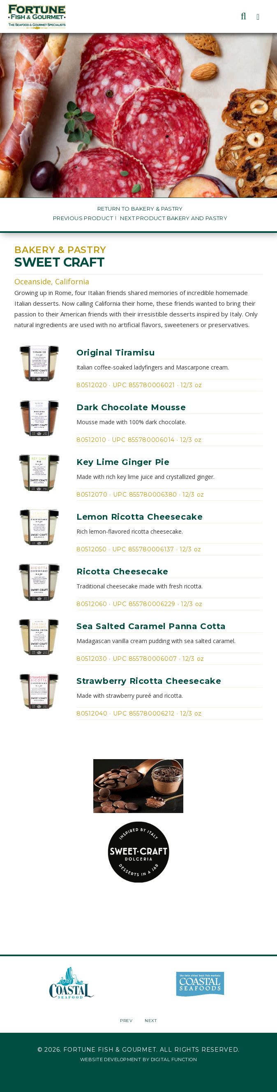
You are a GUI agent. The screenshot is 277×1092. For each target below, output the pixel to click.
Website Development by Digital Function (138, 1059)
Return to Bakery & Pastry (140, 208)
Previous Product (83, 218)
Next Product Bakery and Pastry (173, 218)
